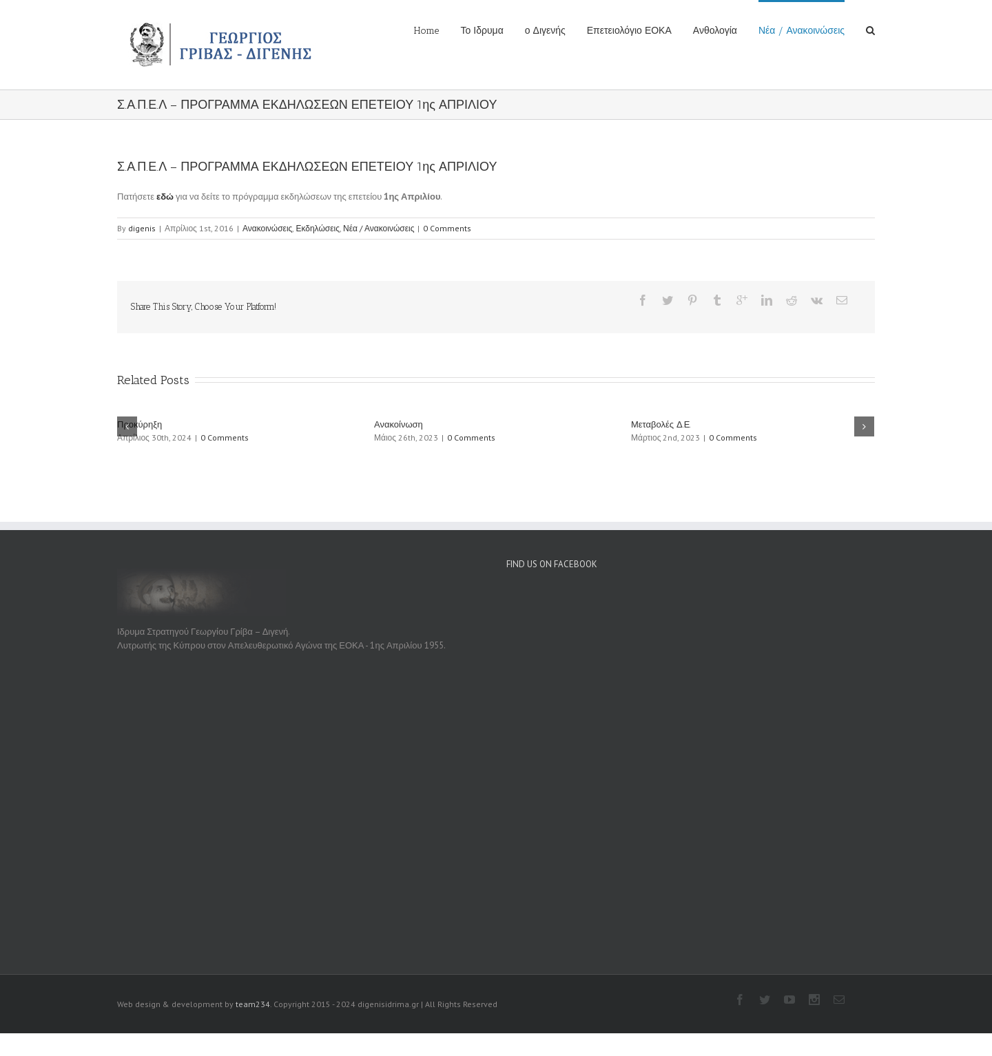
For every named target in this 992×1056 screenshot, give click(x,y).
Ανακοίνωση (398, 424)
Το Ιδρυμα (481, 30)
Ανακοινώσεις (267, 228)
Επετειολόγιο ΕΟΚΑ (629, 30)
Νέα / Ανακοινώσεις (801, 30)
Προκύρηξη (139, 424)
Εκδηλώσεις (318, 228)
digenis (142, 228)
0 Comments (447, 228)
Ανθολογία (715, 30)
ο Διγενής (545, 30)
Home (426, 30)
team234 (253, 1004)
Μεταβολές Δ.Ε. (661, 424)
